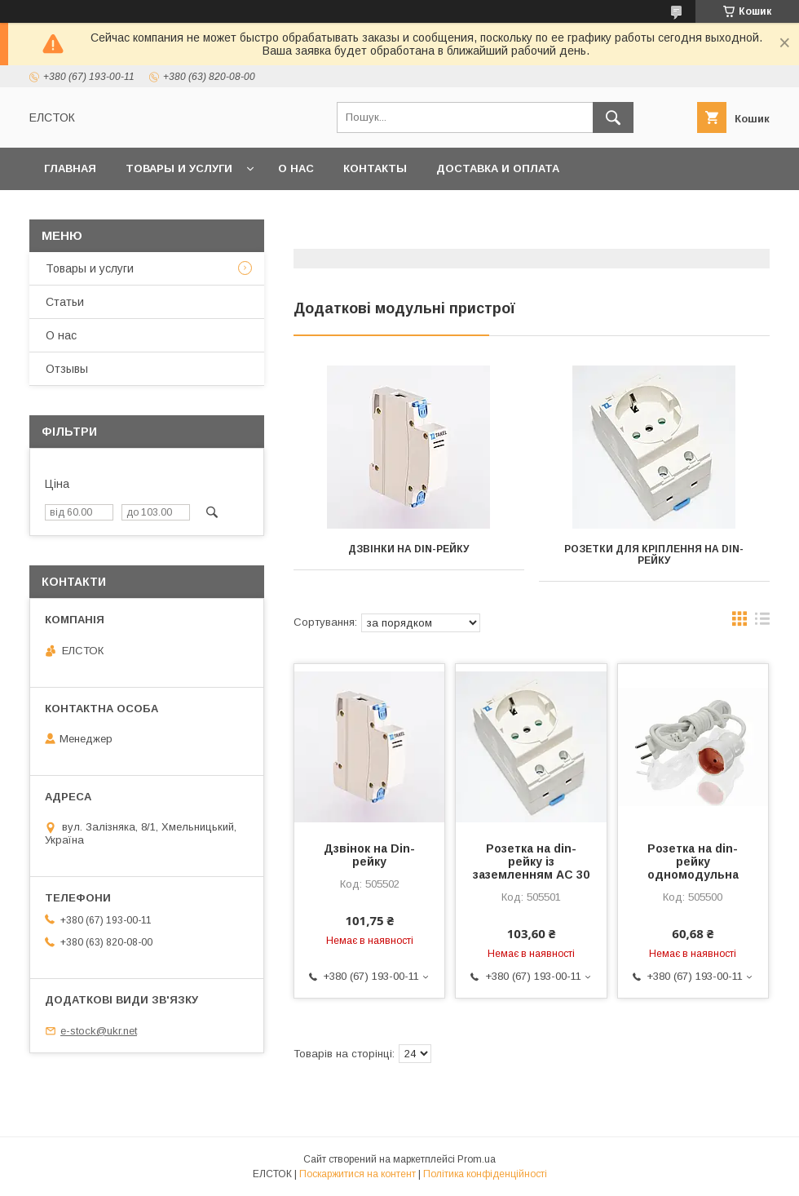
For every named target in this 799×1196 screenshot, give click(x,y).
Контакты (375, 168)
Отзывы (67, 368)
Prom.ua (476, 1159)
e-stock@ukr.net (98, 1031)
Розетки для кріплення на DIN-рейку (654, 554)
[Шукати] (613, 117)
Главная (70, 168)
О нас (296, 168)
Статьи (65, 301)
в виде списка (762, 622)
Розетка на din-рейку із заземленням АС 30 (531, 861)
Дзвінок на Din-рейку (369, 855)
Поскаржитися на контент (357, 1174)
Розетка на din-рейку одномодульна (693, 861)
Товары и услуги (179, 168)
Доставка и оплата (497, 168)
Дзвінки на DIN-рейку (408, 549)
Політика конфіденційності (485, 1174)
